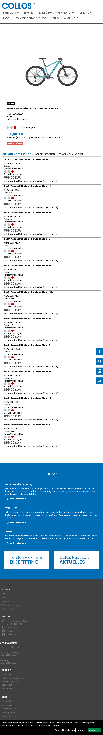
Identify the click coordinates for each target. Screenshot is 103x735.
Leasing (29, 12)
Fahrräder (11, 12)
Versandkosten (9, 708)
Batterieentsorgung (11, 605)
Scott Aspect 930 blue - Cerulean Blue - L (27, 159)
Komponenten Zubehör (13, 678)
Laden (6, 18)
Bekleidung (7, 685)
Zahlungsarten (9, 712)
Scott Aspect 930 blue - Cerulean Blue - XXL (28, 292)
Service (85, 12)
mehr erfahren (17, 498)
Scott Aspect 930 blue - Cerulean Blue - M (27, 212)
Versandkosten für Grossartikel (45, 137)
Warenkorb (71, 18)
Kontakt (5, 593)
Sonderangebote (10, 681)
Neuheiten (7, 688)
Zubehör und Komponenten (56, 12)
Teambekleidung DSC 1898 (31, 18)
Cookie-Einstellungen (65, 730)
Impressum (7, 609)
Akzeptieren (94, 730)
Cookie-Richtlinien (52, 725)
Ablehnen (82, 730)
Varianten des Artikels (16, 154)
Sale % (55, 18)
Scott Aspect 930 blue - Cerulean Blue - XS (28, 186)
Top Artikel (7, 701)
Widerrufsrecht (9, 716)
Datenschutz (8, 601)
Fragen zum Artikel (71, 154)
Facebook (11, 634)
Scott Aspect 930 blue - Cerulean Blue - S (32, 108)
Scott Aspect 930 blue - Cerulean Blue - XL (27, 265)
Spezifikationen (45, 154)
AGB (4, 597)
